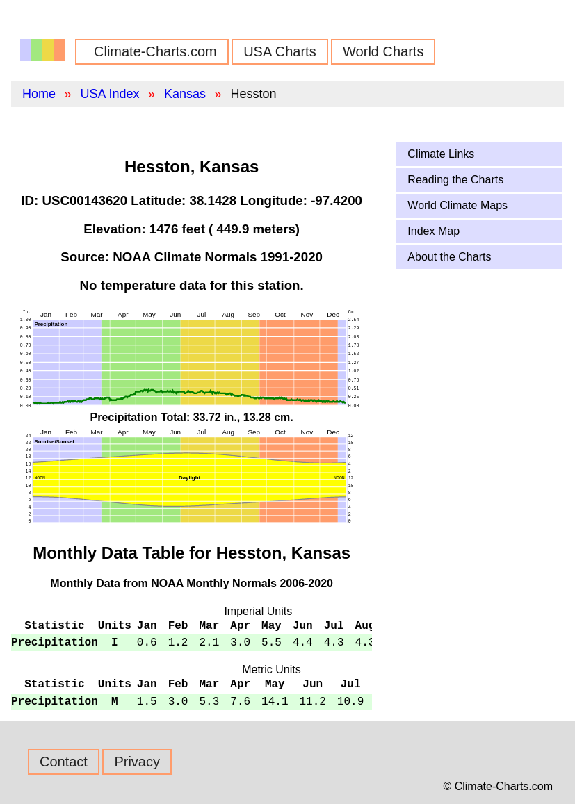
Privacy (137, 761)
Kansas (185, 94)
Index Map (433, 231)
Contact (64, 761)
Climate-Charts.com (155, 51)
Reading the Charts (455, 180)
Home (39, 94)
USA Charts (279, 51)
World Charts (383, 51)
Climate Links (440, 154)
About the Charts (449, 257)
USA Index (109, 94)
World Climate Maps (457, 205)
